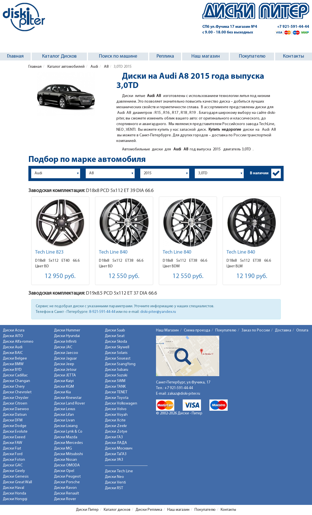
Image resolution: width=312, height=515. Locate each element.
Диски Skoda (116, 342)
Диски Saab (115, 330)
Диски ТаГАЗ (115, 454)
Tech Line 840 (113, 252)
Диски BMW (13, 364)
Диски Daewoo (16, 409)
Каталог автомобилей (66, 67)
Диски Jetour (65, 370)
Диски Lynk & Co (68, 432)
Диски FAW (12, 443)
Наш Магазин (167, 330)
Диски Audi (12, 347)
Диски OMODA (67, 465)
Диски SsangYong (120, 364)
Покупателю (252, 56)
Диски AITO (13, 336)
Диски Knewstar (68, 398)
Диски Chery (14, 387)
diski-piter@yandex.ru (158, 312)
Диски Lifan (64, 415)
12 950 (60, 276)
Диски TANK (115, 387)
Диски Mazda (65, 437)
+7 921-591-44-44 (293, 27)
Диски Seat (115, 336)
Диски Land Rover (69, 403)
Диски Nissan (65, 460)
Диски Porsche (67, 482)
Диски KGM (64, 387)
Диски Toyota (116, 398)
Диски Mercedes (68, 443)
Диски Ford (12, 454)
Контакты (293, 56)
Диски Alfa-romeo (18, 342)
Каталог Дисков (59, 56)
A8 (105, 67)
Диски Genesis (16, 477)
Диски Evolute (15, 432)
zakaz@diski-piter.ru (184, 394)
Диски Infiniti (65, 342)
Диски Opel (64, 471)
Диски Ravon (65, 488)
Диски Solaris (116, 353)
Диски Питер (87, 510)
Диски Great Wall (17, 482)
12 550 (123, 276)
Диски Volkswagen (121, 403)
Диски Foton (14, 460)
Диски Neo (114, 477)
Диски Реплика (148, 510)
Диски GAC (12, 465)
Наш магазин (205, 56)
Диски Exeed (14, 437)
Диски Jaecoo (66, 353)
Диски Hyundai (67, 336)
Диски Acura (13, 330)
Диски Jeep (64, 364)
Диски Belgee (15, 358)
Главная (15, 56)
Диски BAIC (13, 353)
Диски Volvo (115, 409)
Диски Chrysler (15, 398)
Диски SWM (115, 381)
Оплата (302, 330)
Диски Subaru (116, 370)
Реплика (165, 56)
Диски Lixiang (66, 426)
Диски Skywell (117, 347)
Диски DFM (12, 420)
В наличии (259, 173)
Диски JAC (63, 347)
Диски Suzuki (116, 375)
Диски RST (114, 488)
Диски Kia (62, 392)
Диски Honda (14, 493)
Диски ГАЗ (114, 437)
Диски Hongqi (15, 499)
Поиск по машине (118, 56)
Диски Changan (16, 381)
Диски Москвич (118, 448)
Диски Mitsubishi (68, 454)
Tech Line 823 (49, 252)
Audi (94, 67)
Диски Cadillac (15, 375)
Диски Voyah (116, 415)
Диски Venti (115, 482)
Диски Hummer (67, 330)
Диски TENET (116, 392)
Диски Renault (66, 493)
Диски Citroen (15, 403)
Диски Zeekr (116, 426)
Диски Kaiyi (64, 381)
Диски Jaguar (65, 358)
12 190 (251, 276)
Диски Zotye (116, 432)
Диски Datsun (15, 415)
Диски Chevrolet (17, 392)
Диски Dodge (14, 426)
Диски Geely (14, 471)
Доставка (283, 330)
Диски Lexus (64, 409)
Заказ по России (255, 330)
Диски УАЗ (114, 460)
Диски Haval (13, 488)
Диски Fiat (12, 448)
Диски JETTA (65, 375)
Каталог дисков (117, 510)
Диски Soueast (117, 358)
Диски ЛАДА (116, 443)
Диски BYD (12, 370)
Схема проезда (197, 330)
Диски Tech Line (119, 471)
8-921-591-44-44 (102, 312)
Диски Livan (64, 420)
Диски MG (63, 448)
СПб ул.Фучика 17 (229, 27)
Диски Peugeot (67, 477)
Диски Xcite (115, 420)
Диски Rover (65, 499)
